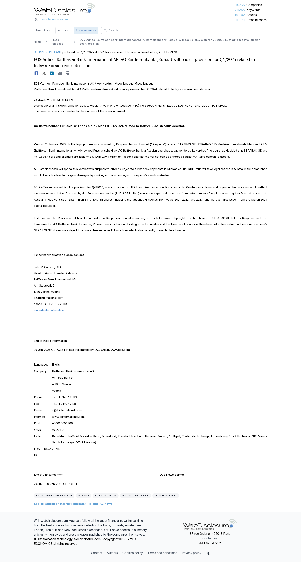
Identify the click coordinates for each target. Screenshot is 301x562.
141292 (240, 15)
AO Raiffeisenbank (105, 495)
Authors (112, 553)
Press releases (256, 20)
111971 (240, 20)
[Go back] (48, 52)
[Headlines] (65, 9)
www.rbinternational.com (50, 310)
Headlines (43, 30)
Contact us (209, 538)
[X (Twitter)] (208, 553)
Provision (83, 495)
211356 (240, 10)
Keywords (253, 10)
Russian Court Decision (135, 495)
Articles (251, 15)
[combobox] (144, 30)
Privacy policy (191, 553)
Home (37, 41)
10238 (240, 5)
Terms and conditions (162, 553)
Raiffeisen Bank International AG (54, 495)
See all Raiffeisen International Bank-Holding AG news (73, 504)
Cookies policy (132, 553)
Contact (96, 553)
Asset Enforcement (165, 495)
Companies (254, 5)
